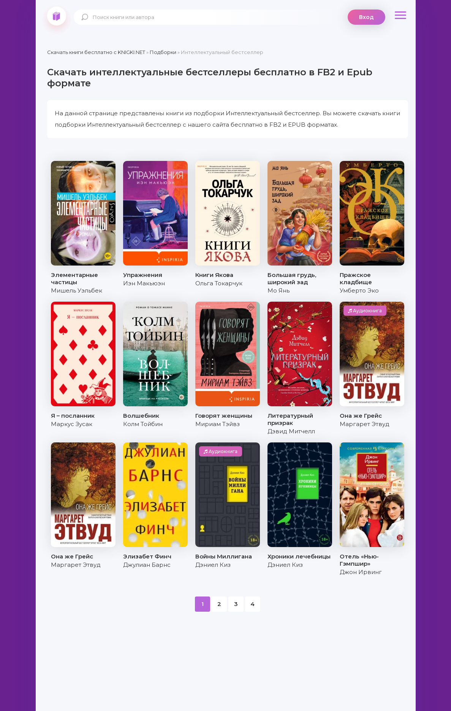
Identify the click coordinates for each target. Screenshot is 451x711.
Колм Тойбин (143, 424)
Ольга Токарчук (218, 283)
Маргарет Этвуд (364, 424)
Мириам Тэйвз (217, 424)
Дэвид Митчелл (291, 431)
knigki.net (56, 15)
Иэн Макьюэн (144, 283)
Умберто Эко (359, 290)
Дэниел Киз (213, 564)
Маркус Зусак (71, 424)
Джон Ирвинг (361, 572)
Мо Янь (278, 290)
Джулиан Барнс (147, 564)
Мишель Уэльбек (76, 290)
